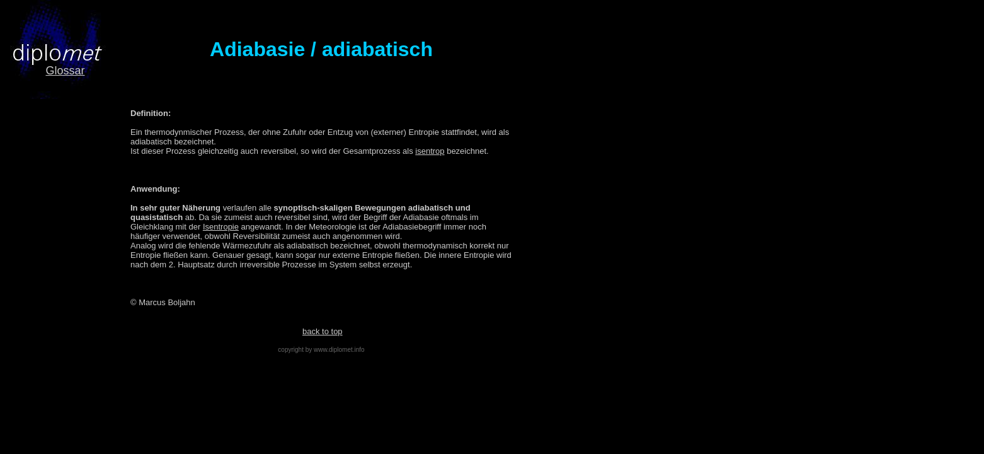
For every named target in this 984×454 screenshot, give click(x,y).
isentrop (429, 151)
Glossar (64, 70)
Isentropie (221, 226)
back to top (322, 331)
